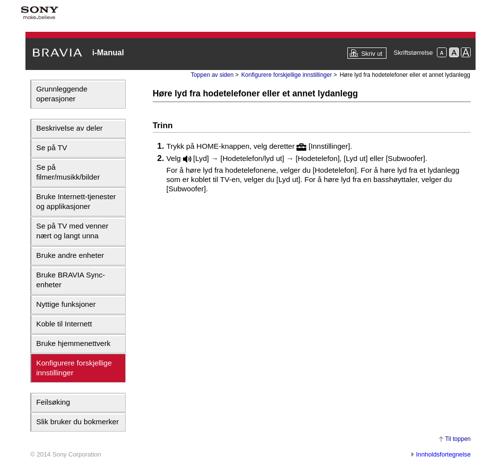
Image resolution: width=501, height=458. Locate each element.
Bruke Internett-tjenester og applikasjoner (76, 201)
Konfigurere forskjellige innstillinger (74, 368)
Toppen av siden (212, 74)
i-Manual (108, 52)
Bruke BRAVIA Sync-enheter (70, 280)
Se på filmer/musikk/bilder (68, 172)
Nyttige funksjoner (66, 304)
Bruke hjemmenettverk (73, 343)
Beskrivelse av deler (69, 128)
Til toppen (458, 438)
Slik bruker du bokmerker (77, 421)
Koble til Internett (64, 324)
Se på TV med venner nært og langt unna (72, 231)
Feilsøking (53, 402)
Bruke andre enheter (70, 255)
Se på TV (51, 147)
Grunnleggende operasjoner (62, 94)
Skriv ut (371, 53)
